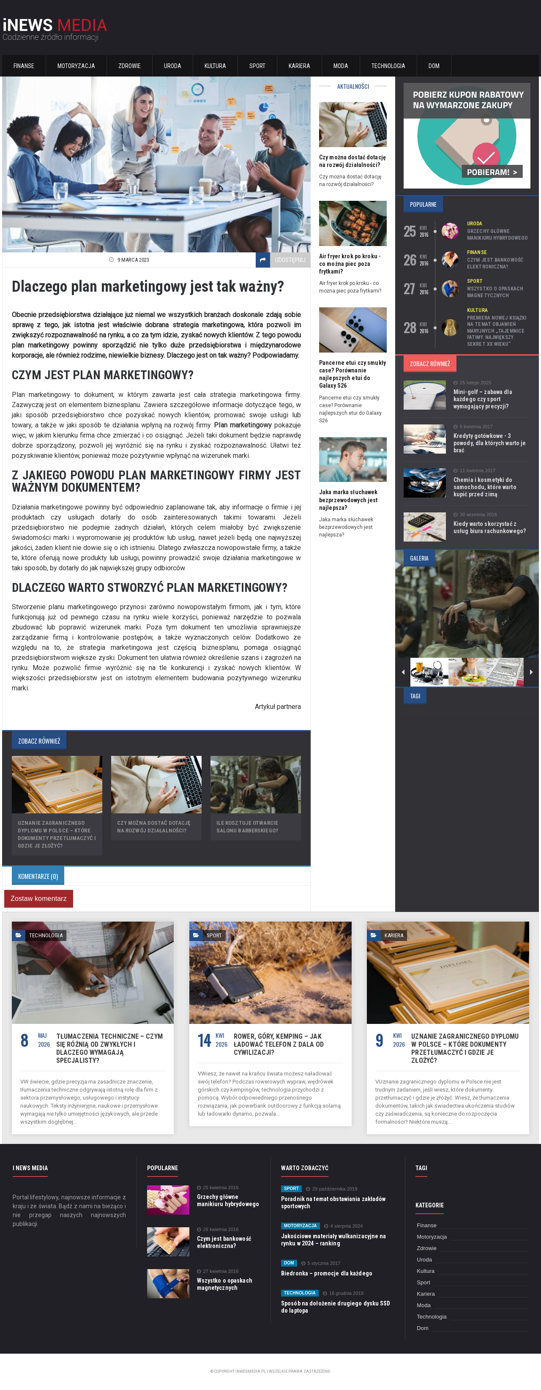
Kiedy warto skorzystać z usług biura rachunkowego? (489, 527)
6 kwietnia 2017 (473, 426)
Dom (434, 66)
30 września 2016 (475, 514)
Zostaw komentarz (38, 898)
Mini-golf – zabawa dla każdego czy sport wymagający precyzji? (482, 399)
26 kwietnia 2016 (217, 1229)
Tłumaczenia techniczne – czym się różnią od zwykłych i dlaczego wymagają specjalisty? (108, 1048)
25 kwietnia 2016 (217, 1187)
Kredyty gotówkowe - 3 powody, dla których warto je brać (489, 443)
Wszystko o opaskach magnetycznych (494, 292)
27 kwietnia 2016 (217, 1271)
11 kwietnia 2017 (474, 470)
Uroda (172, 66)
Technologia (388, 66)
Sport (257, 66)
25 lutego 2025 (472, 382)
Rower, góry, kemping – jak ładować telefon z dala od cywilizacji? (278, 1044)
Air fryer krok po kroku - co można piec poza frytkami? (349, 264)
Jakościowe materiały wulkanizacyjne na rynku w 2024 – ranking (332, 1240)
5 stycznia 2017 (320, 1263)
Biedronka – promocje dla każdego (326, 1273)
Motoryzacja (76, 66)
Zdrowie (129, 66)
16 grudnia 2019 (342, 1293)
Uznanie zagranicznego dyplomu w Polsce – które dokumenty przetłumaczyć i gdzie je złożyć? (464, 1044)
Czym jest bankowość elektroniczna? (494, 263)
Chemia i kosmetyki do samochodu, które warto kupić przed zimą (492, 487)
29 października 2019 (331, 1189)
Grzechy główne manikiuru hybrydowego (497, 234)
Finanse (24, 66)
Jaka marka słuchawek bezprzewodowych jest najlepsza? (348, 500)
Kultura (215, 66)
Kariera (299, 66)
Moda (340, 66)
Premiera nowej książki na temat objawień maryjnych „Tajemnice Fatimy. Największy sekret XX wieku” (496, 331)
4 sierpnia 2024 (343, 1226)
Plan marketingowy (243, 425)
